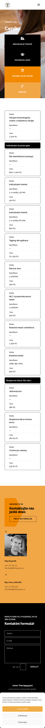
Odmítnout (22, 716)
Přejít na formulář (23, 519)
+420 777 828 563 (11, 587)
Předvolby (22, 722)
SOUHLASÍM (22, 709)
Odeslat (34, 667)
